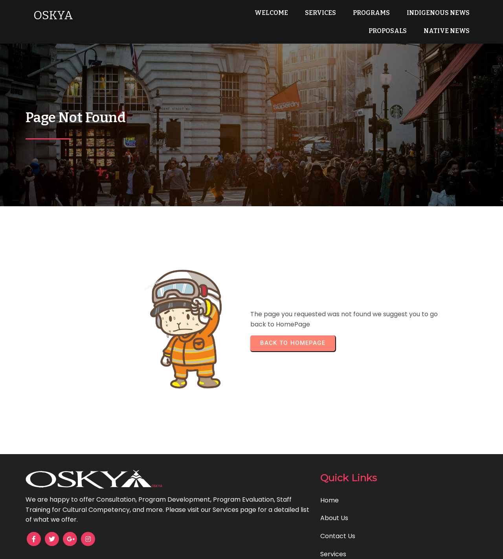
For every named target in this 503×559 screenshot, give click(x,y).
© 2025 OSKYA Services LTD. (251, 547)
